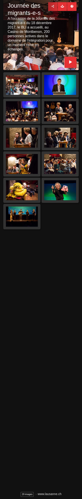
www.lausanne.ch (49, 494)
